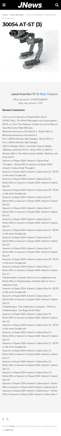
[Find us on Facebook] (3, 419)
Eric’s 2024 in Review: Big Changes (20, 142)
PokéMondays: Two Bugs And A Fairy (21, 310)
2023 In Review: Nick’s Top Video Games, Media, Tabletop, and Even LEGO (30, 153)
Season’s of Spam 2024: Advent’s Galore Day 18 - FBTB (30, 259)
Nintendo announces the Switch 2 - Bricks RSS (26, 131)
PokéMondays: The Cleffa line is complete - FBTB (27, 306)
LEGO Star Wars (17, 15)
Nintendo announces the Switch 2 (19, 135)
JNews (12, 426)
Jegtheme (9, 430)
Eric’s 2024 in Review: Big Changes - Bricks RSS (26, 138)
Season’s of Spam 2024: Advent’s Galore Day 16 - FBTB (30, 288)
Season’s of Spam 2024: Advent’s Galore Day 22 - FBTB (30, 171)
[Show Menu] (4, 5)
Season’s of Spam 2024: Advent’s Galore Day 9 (33, 387)
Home (5, 15)
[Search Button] (57, 5)
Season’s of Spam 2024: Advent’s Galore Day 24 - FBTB (30, 189)
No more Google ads (16, 175)
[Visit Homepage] (30, 5)
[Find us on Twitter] (7, 419)
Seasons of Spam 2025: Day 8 (32, 116)
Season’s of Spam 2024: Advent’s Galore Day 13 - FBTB (30, 343)
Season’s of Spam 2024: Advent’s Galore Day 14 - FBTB (30, 324)
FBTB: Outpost (44, 94)
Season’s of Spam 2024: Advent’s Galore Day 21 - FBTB (30, 230)
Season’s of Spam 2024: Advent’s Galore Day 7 (33, 394)
